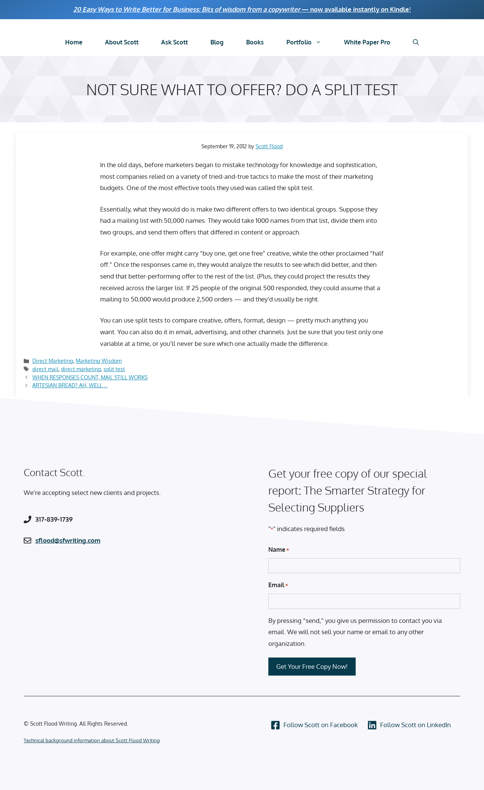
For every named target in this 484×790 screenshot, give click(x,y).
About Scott (122, 42)
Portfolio (309, 42)
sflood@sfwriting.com (67, 540)
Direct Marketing (52, 360)
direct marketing (81, 368)
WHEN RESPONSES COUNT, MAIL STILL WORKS (90, 377)
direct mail (45, 368)
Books (255, 42)
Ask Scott (174, 42)
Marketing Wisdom (99, 360)
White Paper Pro (367, 42)
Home (73, 42)
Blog (217, 42)
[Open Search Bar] (416, 42)
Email (278, 585)
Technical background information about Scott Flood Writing (92, 740)
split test (114, 368)
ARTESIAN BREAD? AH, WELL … (70, 385)
